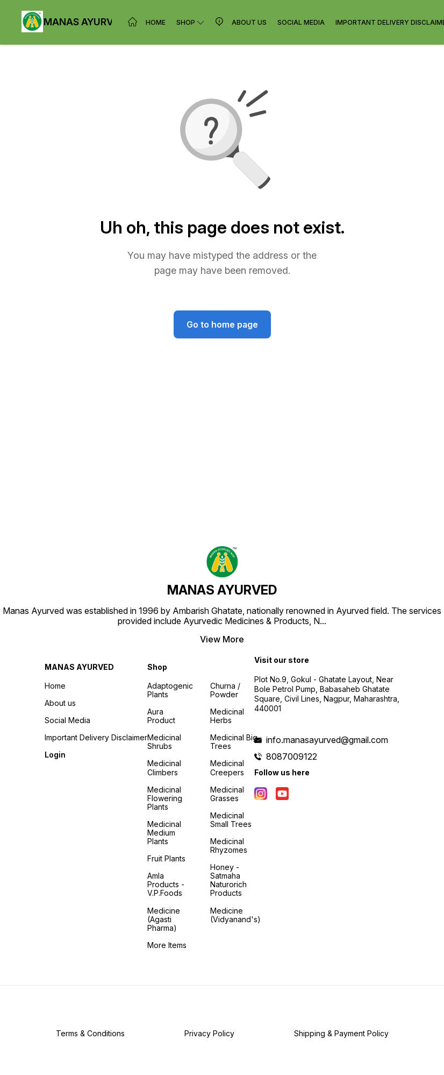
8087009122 (291, 756)
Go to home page (222, 324)
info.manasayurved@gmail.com (327, 740)
